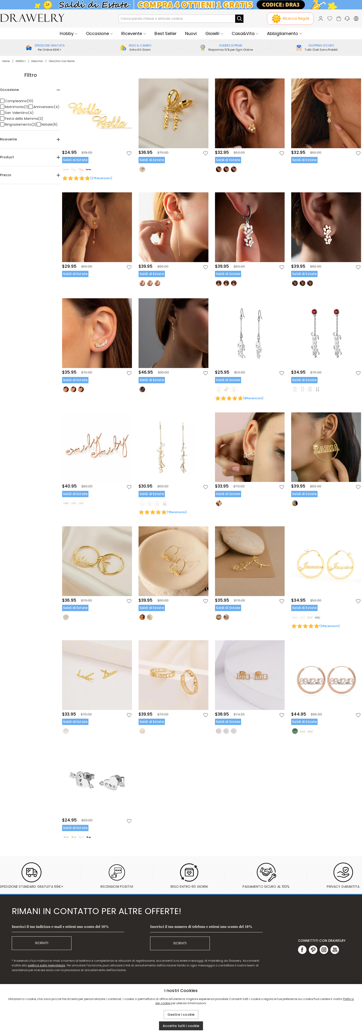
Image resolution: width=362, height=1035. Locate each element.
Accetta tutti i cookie (181, 1025)
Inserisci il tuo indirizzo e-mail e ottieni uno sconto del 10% (60, 927)
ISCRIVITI (41, 943)
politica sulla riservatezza (46, 965)
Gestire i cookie (181, 1014)
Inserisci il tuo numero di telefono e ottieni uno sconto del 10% (201, 927)
